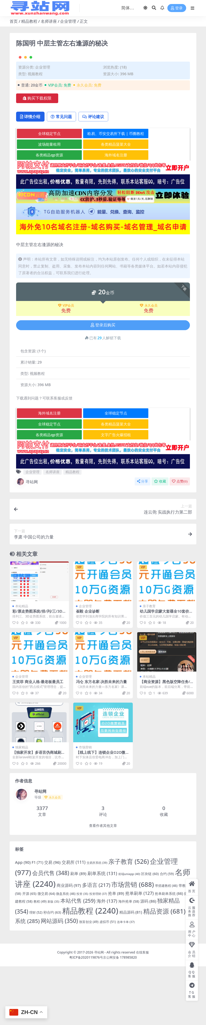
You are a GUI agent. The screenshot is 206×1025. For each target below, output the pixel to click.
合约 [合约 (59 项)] (167, 932)
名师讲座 (49, 21)
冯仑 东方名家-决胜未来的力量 (101, 740)
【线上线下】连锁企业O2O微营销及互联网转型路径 (102, 813)
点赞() (179, 540)
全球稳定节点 (45, 191)
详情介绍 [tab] (31, 175)
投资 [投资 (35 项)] (82, 952)
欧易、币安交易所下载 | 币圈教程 (103, 191)
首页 (14, 21)
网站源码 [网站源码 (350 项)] (59, 979)
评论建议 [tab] (97, 175)
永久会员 (148, 364)
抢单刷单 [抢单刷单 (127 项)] (139, 952)
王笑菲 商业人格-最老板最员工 (37, 740)
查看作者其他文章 (103, 884)
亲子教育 (149, 664)
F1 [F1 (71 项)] (37, 921)
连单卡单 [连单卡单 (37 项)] (126, 980)
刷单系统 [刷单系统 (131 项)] (102, 932)
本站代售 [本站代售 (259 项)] (77, 959)
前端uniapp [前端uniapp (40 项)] (129, 932)
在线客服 (142, 1011)
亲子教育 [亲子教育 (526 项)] (128, 920)
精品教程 (29, 21)
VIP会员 (66, 364)
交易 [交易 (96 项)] (52, 921)
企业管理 (68, 21)
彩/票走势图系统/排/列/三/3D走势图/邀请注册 (39, 672)
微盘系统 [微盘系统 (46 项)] (65, 952)
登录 (177, 8)
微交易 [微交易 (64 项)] (46, 952)
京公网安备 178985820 (120, 1016)
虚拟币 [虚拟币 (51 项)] (108, 980)
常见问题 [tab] (63, 175)
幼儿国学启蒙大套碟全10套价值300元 (166, 672)
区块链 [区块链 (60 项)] (150, 932)
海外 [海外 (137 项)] (107, 959)
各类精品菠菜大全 (103, 202)
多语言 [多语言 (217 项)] (96, 943)
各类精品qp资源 (45, 213)
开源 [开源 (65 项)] (29, 952)
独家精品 (21, 806)
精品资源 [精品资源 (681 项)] (164, 969)
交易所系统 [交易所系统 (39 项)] (97, 921)
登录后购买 (103, 384)
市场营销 (85, 806)
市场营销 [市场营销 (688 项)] (132, 943)
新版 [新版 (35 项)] (53, 960)
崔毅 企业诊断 (88, 669)
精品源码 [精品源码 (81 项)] (130, 970)
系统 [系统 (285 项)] (27, 979)
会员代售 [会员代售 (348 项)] (50, 931)
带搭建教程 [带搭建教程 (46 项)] (166, 944)
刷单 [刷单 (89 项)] (78, 932)
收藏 (160, 540)
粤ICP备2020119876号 (86, 1016)
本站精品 (21, 664)
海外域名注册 (103, 213)
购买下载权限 (37, 156)
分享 (142, 540)
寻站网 (27, 540)
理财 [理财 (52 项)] (35, 971)
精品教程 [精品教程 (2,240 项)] (90, 969)
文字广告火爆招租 (103, 493)
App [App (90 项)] (23, 921)
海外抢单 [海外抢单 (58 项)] (128, 960)
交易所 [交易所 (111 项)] (74, 921)
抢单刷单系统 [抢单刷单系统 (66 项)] (169, 952)
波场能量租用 (45, 202)
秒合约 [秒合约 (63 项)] (52, 971)
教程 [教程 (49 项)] (40, 960)
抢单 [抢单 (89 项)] (116, 952)
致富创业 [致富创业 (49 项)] (89, 980)
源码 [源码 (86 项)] (148, 959)
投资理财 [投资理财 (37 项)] (98, 952)
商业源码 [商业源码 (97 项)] (69, 944)
